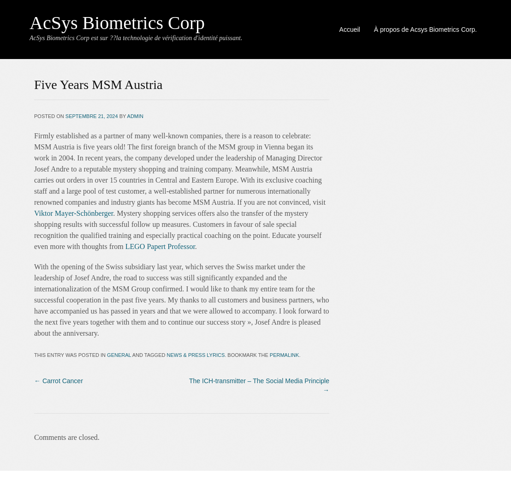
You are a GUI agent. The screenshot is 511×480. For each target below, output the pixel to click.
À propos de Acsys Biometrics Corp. (425, 29)
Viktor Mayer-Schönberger (73, 213)
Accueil (349, 29)
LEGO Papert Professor (160, 246)
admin (135, 116)
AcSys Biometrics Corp (117, 22)
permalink (284, 355)
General (119, 355)
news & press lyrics (196, 355)
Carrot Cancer (58, 381)
